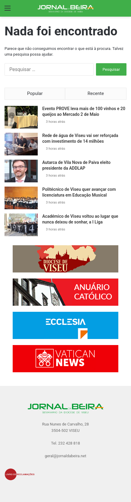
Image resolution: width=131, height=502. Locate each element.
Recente (96, 93)
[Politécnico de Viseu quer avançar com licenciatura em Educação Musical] (21, 198)
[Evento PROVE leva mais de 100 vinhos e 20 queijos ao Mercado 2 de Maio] (21, 117)
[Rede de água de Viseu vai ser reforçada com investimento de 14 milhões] (21, 144)
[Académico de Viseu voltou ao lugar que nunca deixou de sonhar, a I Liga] (21, 225)
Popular (35, 93)
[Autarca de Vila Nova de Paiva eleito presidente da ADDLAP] (21, 171)
